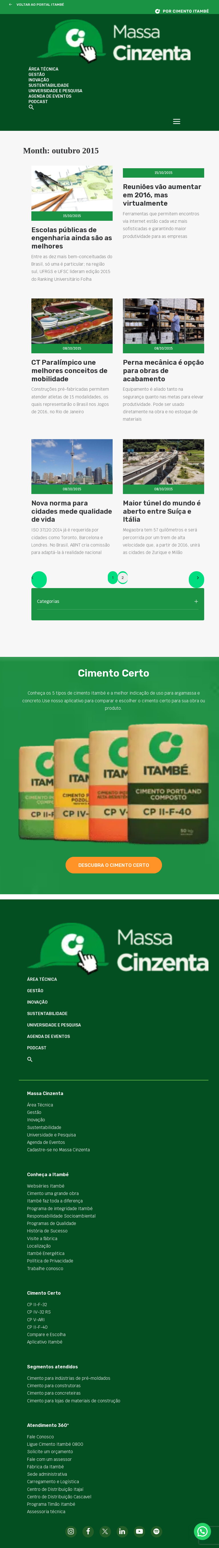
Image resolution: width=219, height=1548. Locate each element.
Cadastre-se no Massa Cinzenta (58, 1149)
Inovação (39, 80)
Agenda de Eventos (50, 96)
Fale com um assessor (49, 1459)
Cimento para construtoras (54, 1385)
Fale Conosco (40, 1436)
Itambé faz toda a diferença (55, 1201)
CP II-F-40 (37, 1327)
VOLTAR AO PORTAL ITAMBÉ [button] (40, 5)
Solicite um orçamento (50, 1451)
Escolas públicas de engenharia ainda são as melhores (71, 238)
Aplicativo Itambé (44, 1342)
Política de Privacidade (50, 1261)
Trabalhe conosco (45, 1268)
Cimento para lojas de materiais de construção (73, 1400)
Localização (39, 1246)
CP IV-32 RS (39, 1312)
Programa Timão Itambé (51, 1504)
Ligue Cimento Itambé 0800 (55, 1444)
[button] (10, 5)
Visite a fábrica (42, 1238)
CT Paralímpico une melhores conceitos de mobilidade (69, 397)
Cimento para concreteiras (54, 1393)
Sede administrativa (47, 1474)
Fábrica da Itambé (45, 1466)
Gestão (37, 74)
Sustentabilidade (49, 85)
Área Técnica (43, 69)
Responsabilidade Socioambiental (61, 1216)
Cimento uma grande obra (53, 1193)
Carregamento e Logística (53, 1481)
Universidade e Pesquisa (55, 91)
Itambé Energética (45, 1253)
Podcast (38, 101)
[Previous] (39, 579)
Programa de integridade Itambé (60, 1208)
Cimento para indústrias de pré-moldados (68, 1378)
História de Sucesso (47, 1231)
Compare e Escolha (46, 1334)
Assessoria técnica (46, 1511)
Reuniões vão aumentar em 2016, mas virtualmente (162, 195)
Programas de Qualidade (51, 1223)
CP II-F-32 (37, 1304)
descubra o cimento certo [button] (113, 865)
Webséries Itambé (45, 1186)
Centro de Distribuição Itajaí (55, 1489)
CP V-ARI (36, 1319)
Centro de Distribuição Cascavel (59, 1496)
